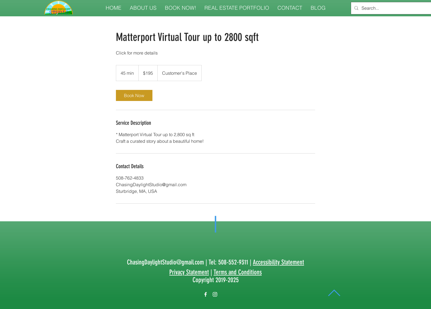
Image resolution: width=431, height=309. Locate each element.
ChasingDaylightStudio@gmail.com (165, 262)
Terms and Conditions (238, 272)
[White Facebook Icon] (205, 294)
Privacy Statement (189, 272)
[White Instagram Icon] (215, 294)
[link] (134, 95)
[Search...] (392, 8)
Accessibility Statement (278, 262)
